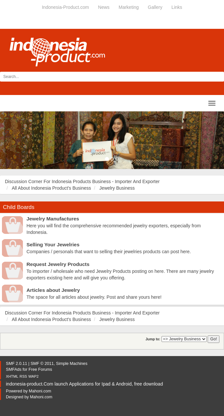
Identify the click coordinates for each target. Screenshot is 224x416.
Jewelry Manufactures (52, 218)
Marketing (129, 7)
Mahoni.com (40, 391)
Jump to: (153, 339)
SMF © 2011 (42, 363)
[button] (17, 140)
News (104, 7)
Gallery (155, 7)
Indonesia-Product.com (65, 7)
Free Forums (40, 369)
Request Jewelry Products (57, 264)
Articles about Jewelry (53, 290)
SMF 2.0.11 (16, 363)
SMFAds (14, 369)
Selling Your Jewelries (52, 244)
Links (176, 7)
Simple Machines (71, 363)
